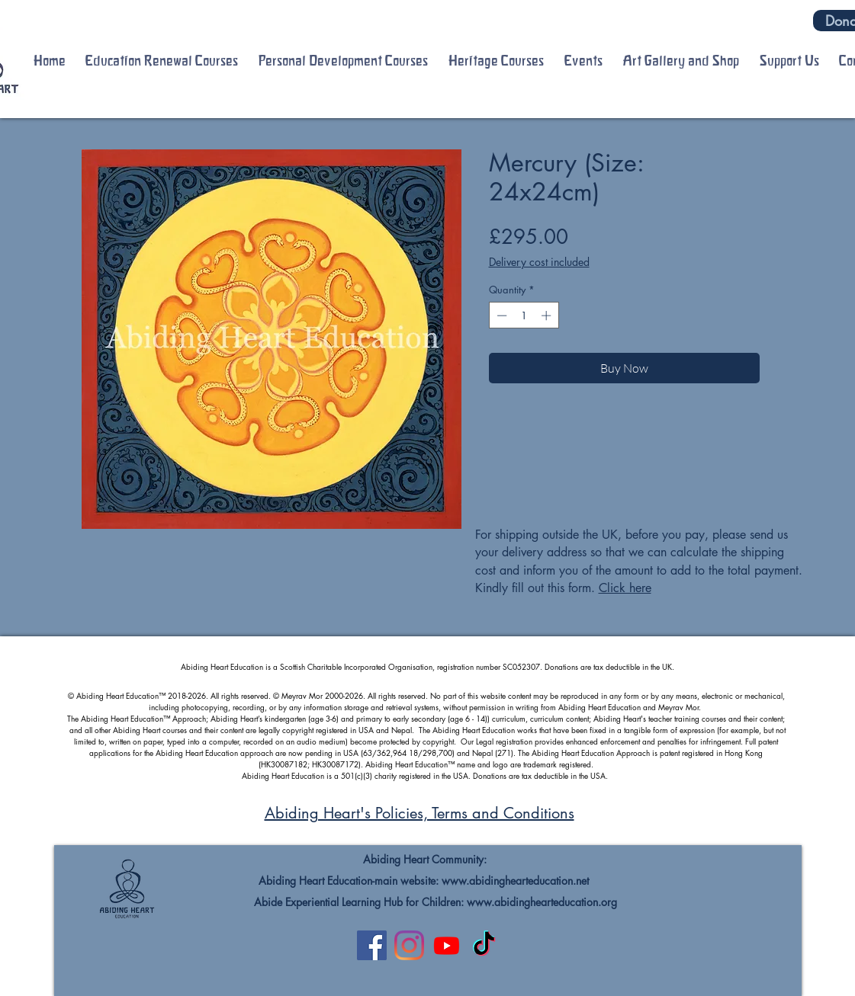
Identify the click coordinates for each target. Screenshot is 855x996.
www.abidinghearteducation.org (542, 902)
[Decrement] (500, 315)
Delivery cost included (539, 261)
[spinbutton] (523, 315)
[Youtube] (446, 945)
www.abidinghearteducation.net (515, 880)
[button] (162, 61)
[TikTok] (484, 945)
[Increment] (547, 315)
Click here (625, 588)
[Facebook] (372, 945)
